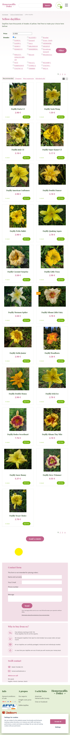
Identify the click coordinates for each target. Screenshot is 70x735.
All (15, 38)
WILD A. (45, 68)
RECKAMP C (47, 63)
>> (65, 74)
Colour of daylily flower (16, 14)
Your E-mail (12, 582)
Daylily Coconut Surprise (17, 271)
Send (27, 605)
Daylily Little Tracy (52, 271)
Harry (31, 43)
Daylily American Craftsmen (18, 190)
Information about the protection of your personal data (35, 615)
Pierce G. (32, 63)
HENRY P (17, 46)
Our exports (23, 696)
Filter (61, 50)
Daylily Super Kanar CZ (52, 149)
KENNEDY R (18, 49)
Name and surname (15, 577)
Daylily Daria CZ (18, 109)
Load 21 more (35, 538)
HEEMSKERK (47, 43)
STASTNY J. (46, 66)
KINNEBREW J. (33, 49)
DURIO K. (17, 40)
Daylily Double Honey (18, 393)
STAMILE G (32, 66)
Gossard (32, 40)
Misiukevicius (47, 55)
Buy (27, 117)
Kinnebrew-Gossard (47, 50)
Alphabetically (40, 79)
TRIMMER (32, 68)
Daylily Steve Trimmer (52, 475)
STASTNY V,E (18, 68)
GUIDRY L (17, 43)
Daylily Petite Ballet (18, 231)
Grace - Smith (47, 40)
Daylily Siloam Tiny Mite (52, 434)
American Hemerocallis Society (42, 697)
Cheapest (18, 79)
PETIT (16, 63)
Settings (58, 727)
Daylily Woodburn (52, 353)
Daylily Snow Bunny (18, 475)
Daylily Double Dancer (52, 190)
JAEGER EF (46, 46)
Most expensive (28, 79)
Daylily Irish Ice (52, 393)
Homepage (5, 14)
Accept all (58, 721)
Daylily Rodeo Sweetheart (18, 434)
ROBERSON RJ (19, 66)
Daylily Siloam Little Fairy (52, 312)
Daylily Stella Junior (18, 353)
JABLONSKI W (33, 46)
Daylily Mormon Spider (18, 312)
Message (11, 595)
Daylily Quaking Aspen (52, 231)
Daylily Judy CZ (18, 149)
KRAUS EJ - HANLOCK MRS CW (19, 57)
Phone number (13, 587)
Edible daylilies (24, 705)
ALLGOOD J (32, 38)
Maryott (31, 55)
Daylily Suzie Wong (52, 109)
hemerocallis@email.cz (19, 671)
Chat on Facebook (41, 702)
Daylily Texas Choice (17, 515)
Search (47, 5)
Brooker (46, 38)
